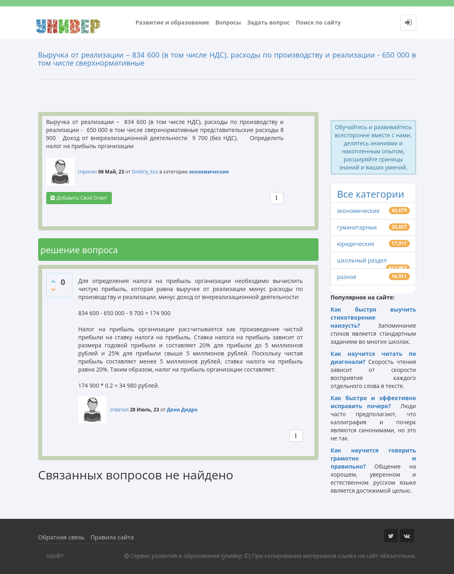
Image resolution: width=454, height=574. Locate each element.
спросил (87, 171)
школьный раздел (362, 260)
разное (346, 277)
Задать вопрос (268, 22)
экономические (209, 171)
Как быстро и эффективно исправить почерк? (373, 402)
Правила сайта (112, 537)
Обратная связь (61, 537)
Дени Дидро (182, 409)
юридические (355, 244)
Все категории (370, 193)
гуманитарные (357, 227)
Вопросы (228, 22)
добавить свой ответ (82, 197)
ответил (119, 409)
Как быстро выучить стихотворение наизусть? (373, 317)
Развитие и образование (172, 22)
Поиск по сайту (318, 22)
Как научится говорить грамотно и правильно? (373, 458)
